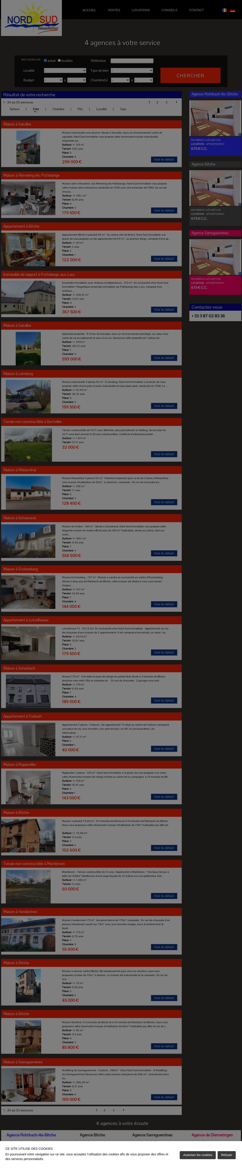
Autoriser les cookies (197, 1155)
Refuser (226, 1155)
